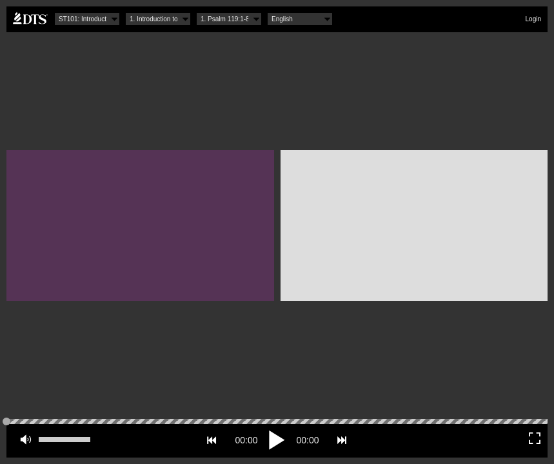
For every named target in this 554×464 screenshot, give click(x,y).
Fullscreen (534, 438)
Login (533, 19)
